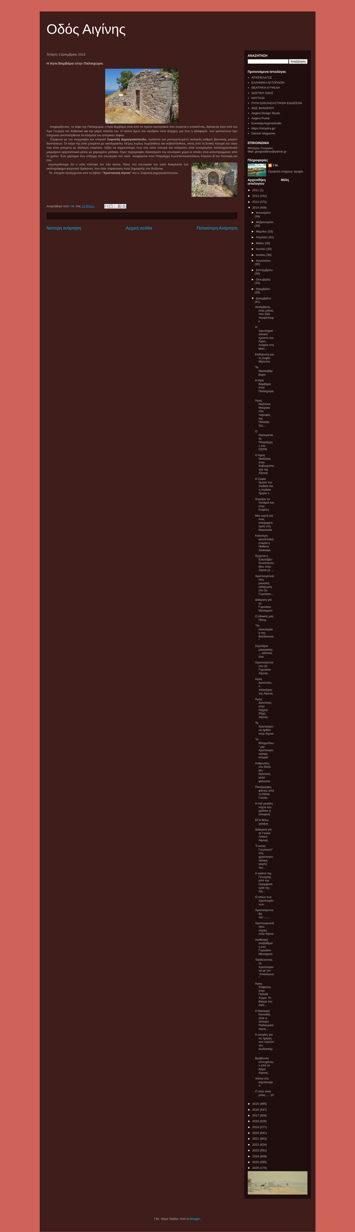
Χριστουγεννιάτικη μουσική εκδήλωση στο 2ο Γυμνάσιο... (264, 585)
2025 (256, 1162)
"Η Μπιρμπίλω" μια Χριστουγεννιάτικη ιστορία (264, 748)
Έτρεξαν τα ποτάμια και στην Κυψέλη (264, 504)
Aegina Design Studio (265, 113)
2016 (256, 1109)
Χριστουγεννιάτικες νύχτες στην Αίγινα (264, 928)
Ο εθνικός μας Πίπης (264, 618)
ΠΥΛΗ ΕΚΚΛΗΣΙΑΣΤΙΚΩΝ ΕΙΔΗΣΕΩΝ (276, 103)
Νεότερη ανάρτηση (64, 228)
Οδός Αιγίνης (86, 29)
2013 (256, 202)
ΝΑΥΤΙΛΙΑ (258, 98)
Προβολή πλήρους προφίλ (285, 171)
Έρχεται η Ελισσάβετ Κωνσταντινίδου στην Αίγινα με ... (264, 563)
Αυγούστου (263, 260)
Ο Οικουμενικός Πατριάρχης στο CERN (264, 440)
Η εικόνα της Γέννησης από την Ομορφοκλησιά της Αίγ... (264, 882)
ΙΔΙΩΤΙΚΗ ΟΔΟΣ (262, 93)
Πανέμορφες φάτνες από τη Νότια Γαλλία (264, 792)
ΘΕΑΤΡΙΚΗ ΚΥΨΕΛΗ (265, 87)
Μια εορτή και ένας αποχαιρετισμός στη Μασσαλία (264, 523)
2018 (256, 1121)
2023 (256, 1150)
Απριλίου (262, 237)
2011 (256, 190)
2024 (256, 1156)
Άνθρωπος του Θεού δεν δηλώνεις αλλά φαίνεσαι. (263, 772)
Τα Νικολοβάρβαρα (264, 370)
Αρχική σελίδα (139, 228)
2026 (256, 1168)
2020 (256, 1133)
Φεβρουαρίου (265, 222)
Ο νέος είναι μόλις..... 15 (264, 1093)
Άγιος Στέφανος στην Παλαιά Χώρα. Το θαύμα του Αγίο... (263, 994)
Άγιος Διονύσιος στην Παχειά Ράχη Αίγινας (263, 708)
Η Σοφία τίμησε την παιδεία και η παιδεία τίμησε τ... (264, 486)
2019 (256, 1127)
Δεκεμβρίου (263, 298)
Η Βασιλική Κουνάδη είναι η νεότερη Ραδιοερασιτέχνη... (264, 1020)
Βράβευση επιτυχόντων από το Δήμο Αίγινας (264, 1065)
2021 (256, 1138)
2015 (256, 1103)
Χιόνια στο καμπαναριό (264, 1082)
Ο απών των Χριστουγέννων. (264, 900)
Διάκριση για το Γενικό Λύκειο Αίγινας (263, 835)
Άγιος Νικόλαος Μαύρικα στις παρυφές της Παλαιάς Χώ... (263, 413)
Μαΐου (260, 243)
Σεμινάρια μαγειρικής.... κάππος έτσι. (264, 651)
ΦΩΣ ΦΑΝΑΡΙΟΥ (262, 108)
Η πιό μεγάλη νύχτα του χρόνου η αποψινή (264, 809)
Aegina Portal (260, 118)
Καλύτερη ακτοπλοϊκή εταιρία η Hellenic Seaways (264, 543)
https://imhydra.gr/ (263, 128)
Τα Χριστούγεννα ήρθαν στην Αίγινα (264, 728)
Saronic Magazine (263, 133)
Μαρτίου (262, 231)
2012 (256, 196)
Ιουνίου (261, 249)
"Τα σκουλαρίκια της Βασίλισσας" (264, 633)
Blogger (195, 1219)
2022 (256, 1144)
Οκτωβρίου (263, 279)
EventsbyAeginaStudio (266, 123)
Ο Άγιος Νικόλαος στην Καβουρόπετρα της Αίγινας (264, 464)
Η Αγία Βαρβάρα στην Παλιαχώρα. (264, 387)
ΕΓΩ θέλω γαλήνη (262, 821)
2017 (256, 1115)
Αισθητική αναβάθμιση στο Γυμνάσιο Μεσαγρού (264, 947)
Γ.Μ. (275, 165)
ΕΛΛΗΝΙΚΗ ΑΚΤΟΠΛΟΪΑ (268, 82)
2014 (256, 207)
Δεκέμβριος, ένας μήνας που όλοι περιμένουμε (264, 314)
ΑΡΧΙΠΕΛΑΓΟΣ (261, 77)
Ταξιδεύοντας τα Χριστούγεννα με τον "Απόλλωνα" (264, 968)
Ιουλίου (261, 255)
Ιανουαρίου (263, 212)
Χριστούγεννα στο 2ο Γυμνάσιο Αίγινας (264, 668)
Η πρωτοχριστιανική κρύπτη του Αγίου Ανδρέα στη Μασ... (264, 337)
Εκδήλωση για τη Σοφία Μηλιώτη (264, 358)
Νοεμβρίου (263, 289)
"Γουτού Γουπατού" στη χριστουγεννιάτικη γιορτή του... (264, 856)
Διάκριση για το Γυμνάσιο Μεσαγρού (263, 605)
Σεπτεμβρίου (264, 270)
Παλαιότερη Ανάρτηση (217, 228)
